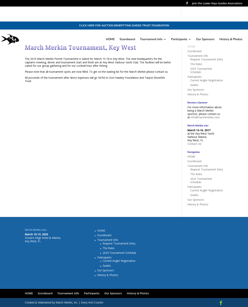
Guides (194, 85)
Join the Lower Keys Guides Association (217, 3)
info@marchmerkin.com (205, 117)
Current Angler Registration (206, 80)
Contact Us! (194, 144)
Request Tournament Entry (206, 59)
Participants (179, 39)
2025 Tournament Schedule (201, 70)
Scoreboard (127, 39)
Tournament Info (151, 39)
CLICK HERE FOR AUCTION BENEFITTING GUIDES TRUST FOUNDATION (124, 25)
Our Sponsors (205, 39)
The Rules (196, 64)
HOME (110, 39)
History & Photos (230, 39)
